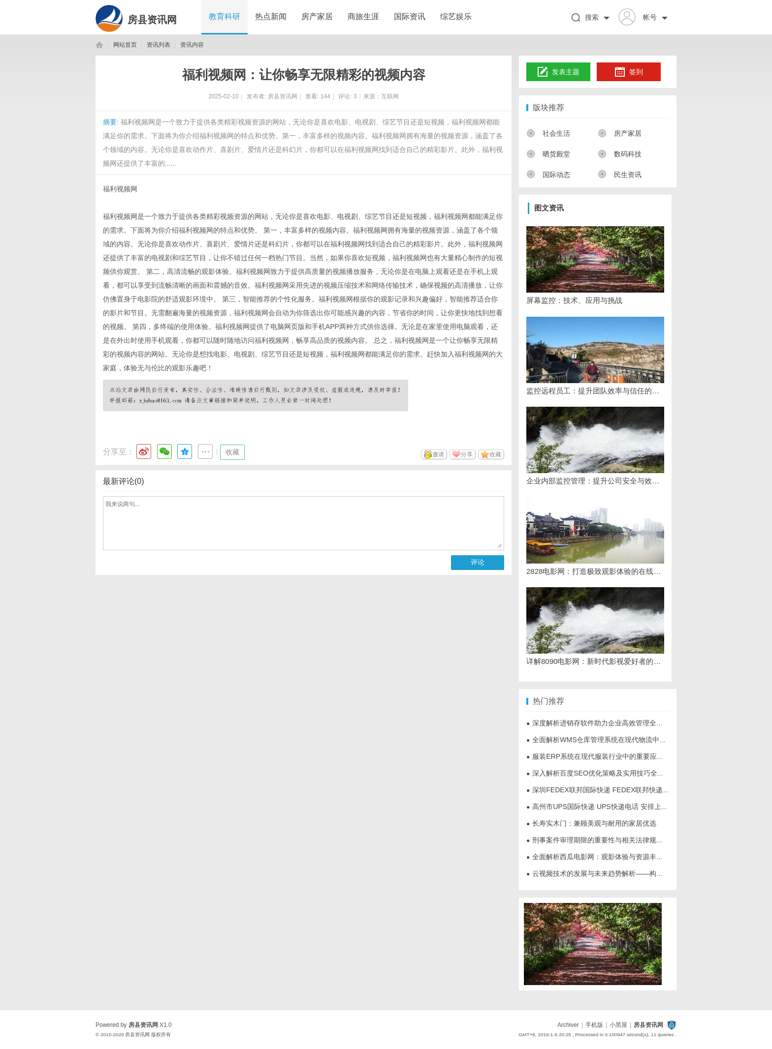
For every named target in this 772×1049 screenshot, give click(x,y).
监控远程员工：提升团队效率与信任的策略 (595, 391)
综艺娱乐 (456, 16)
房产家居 (317, 16)
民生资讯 (620, 175)
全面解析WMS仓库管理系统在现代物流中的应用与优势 (613, 740)
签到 (628, 72)
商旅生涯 (363, 16)
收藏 (232, 452)
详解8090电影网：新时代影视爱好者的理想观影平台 (595, 661)
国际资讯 (409, 16)
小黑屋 (618, 1024)
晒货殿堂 (548, 154)
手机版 (594, 1024)
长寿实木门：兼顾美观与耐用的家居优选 (591, 823)
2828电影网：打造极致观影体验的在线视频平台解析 (595, 571)
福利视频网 (120, 189)
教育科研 (224, 16)
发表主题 (558, 72)
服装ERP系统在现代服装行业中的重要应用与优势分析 (612, 756)
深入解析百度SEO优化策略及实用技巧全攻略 (598, 773)
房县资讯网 (152, 19)
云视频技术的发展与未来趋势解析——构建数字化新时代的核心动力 (632, 873)
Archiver (568, 1024)
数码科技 (620, 154)
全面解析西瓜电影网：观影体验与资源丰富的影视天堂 (612, 857)
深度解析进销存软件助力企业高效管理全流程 (598, 723)
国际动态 (548, 175)
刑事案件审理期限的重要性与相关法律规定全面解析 (608, 840)
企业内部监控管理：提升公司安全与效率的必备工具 (595, 481)
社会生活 (548, 133)
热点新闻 (271, 16)
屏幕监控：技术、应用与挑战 (574, 300)
